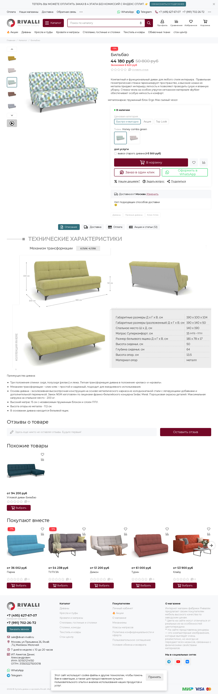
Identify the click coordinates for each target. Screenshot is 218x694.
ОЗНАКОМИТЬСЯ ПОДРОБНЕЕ (167, 4)
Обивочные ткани (159, 32)
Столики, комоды (70, 627)
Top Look (161, 121)
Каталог (23, 40)
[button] (12, 49)
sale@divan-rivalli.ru (22, 637)
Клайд (177, 572)
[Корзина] (205, 23)
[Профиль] (162, 23)
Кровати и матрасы (67, 32)
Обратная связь (66, 11)
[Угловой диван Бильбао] (26, 471)
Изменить (152, 194)
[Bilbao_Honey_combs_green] (63, 91)
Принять (154, 677)
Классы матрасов (122, 627)
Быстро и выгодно (127, 121)
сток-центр (180, 32)
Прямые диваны (134, 215)
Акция (147, 121)
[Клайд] (192, 545)
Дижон (94, 572)
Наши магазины (28, 11)
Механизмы (119, 622)
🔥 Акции (12, 32)
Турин (135, 572)
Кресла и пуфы (43, 32)
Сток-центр (67, 636)
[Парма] (26, 545)
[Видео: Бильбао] (12, 123)
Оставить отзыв (185, 432)
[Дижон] (109, 545)
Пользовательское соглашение (131, 640)
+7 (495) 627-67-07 (168, 11)
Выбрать (18, 508)
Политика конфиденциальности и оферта (133, 634)
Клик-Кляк (153, 215)
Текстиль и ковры (134, 32)
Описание (69, 227)
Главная (11, 40)
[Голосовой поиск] (141, 23)
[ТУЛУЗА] (67, 545)
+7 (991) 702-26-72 (193, 11)
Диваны (26, 32)
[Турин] (150, 545)
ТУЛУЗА (53, 572)
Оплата (11, 11)
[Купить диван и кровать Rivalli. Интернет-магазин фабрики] (23, 23)
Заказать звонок (19, 629)
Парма (11, 572)
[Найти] (149, 23)
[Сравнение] (176, 23)
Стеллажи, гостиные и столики (101, 32)
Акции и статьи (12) (143, 227)
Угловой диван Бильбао (21, 497)
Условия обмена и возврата (129, 644)
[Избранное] (191, 23)
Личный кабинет (122, 608)
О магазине (119, 617)
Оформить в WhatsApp (181, 172)
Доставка (47, 11)
